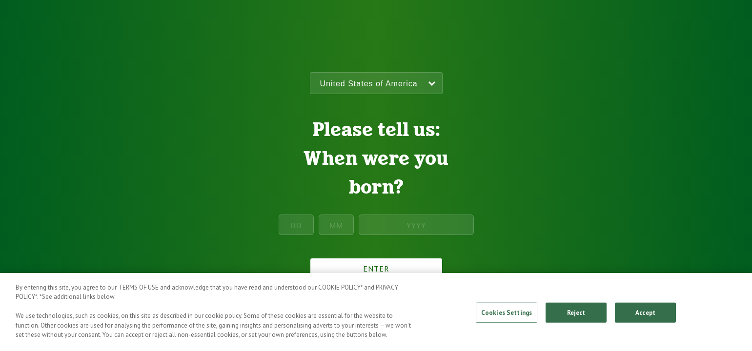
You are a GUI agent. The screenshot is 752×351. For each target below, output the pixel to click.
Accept (645, 316)
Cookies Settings (506, 316)
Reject (576, 316)
